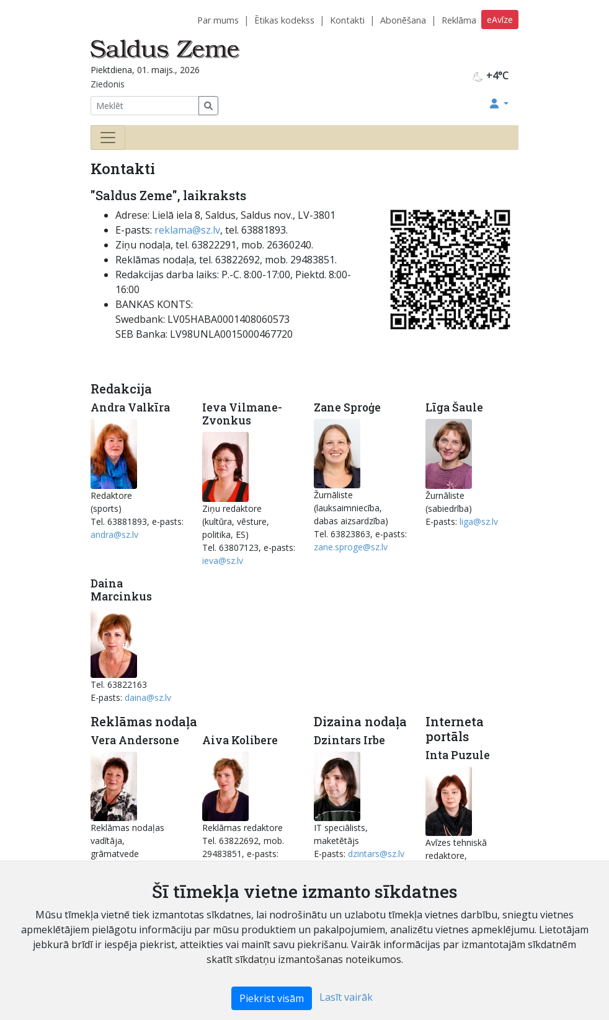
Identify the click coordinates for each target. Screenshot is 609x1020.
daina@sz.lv (148, 697)
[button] (499, 103)
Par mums (218, 20)
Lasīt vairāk (346, 997)
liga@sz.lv (479, 521)
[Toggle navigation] (108, 137)
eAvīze (500, 19)
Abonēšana (403, 20)
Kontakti (347, 20)
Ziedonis (108, 84)
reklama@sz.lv (187, 230)
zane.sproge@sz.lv (351, 547)
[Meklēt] (145, 105)
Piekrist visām (271, 998)
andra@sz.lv (114, 534)
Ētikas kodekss (284, 20)
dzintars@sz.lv (376, 854)
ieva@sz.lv (222, 560)
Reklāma (459, 20)
